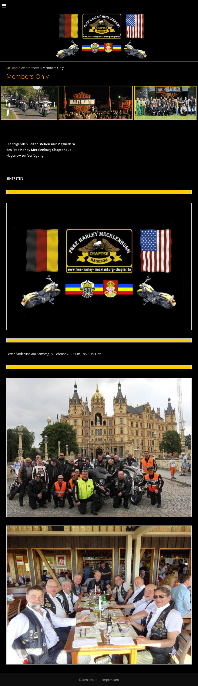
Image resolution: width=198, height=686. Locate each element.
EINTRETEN (14, 178)
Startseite (33, 68)
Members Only (53, 68)
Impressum (110, 679)
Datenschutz (88, 679)
